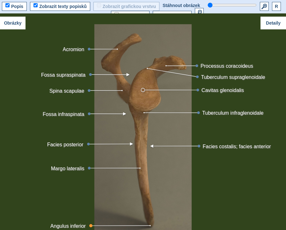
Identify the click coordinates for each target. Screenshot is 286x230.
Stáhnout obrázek (181, 5)
